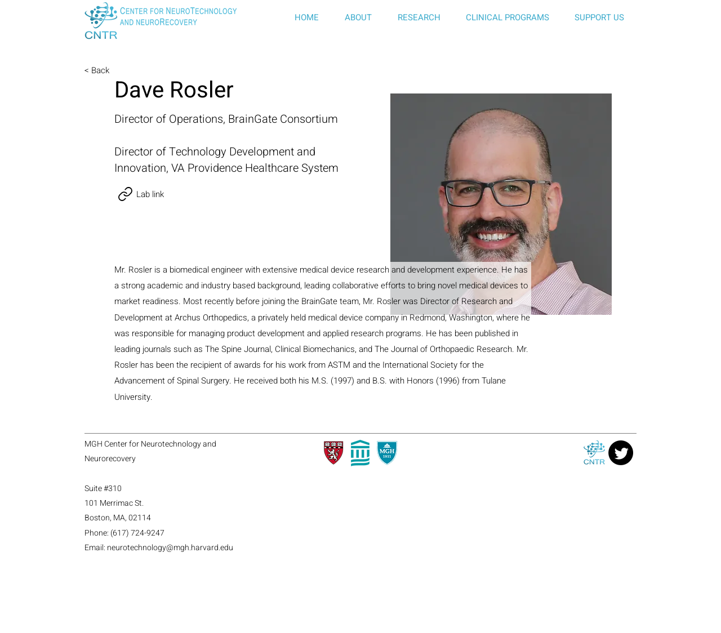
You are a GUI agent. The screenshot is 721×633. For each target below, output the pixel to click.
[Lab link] (139, 194)
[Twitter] (620, 452)
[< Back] (121, 71)
